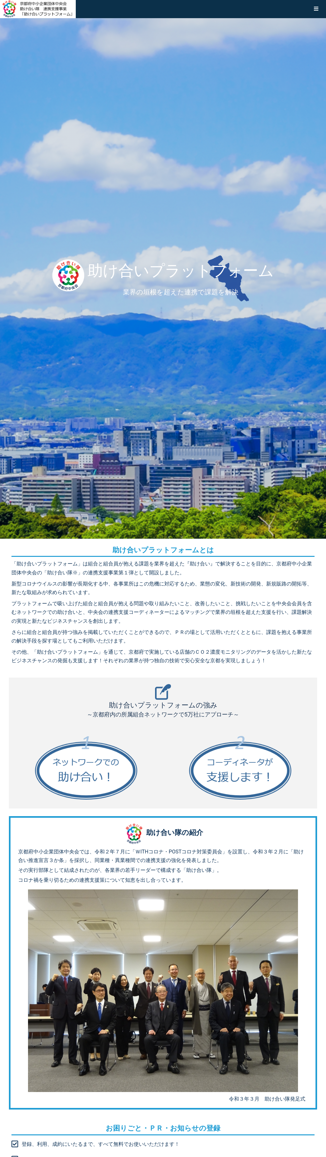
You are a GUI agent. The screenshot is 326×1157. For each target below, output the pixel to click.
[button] (316, 9)
